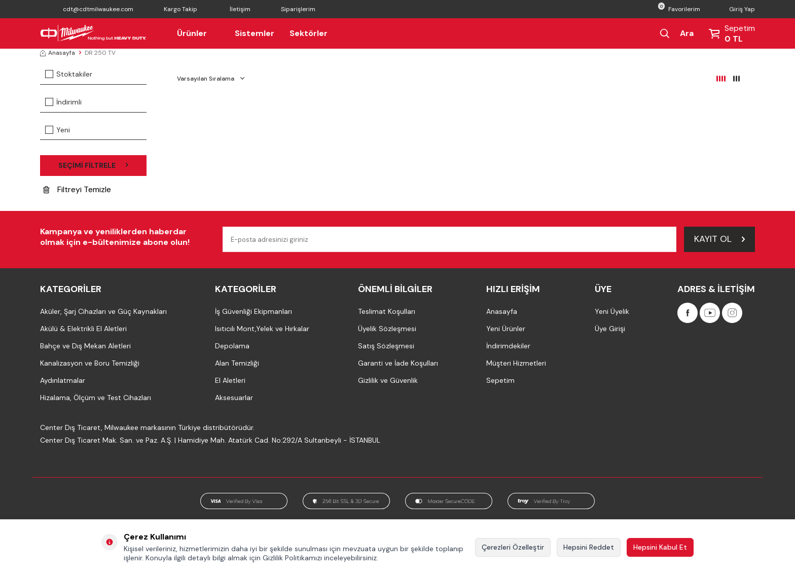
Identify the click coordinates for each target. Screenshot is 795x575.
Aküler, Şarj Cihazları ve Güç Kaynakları (103, 311)
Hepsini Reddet (588, 547)
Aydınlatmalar (62, 380)
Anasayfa (57, 53)
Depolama (232, 345)
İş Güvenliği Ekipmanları (253, 311)
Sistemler (254, 33)
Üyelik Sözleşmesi (387, 328)
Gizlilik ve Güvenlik (388, 380)
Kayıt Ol (719, 239)
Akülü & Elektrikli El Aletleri (83, 328)
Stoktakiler (68, 74)
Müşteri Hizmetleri (516, 363)
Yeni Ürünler (505, 328)
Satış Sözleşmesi (386, 345)
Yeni (57, 129)
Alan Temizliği (237, 363)
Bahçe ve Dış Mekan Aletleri (85, 345)
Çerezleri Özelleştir (513, 547)
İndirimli (63, 101)
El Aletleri (230, 380)
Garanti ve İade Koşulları (398, 363)
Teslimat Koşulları (386, 311)
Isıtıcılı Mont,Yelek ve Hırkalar (262, 328)
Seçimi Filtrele (93, 165)
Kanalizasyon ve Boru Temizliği (89, 363)
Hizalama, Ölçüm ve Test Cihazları (95, 397)
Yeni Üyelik (612, 311)
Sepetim (500, 380)
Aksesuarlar (234, 397)
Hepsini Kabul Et (660, 547)
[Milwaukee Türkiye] (93, 33)
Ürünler (198, 33)
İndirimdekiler (508, 345)
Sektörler (309, 33)
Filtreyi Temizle (77, 189)
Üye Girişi (610, 328)
